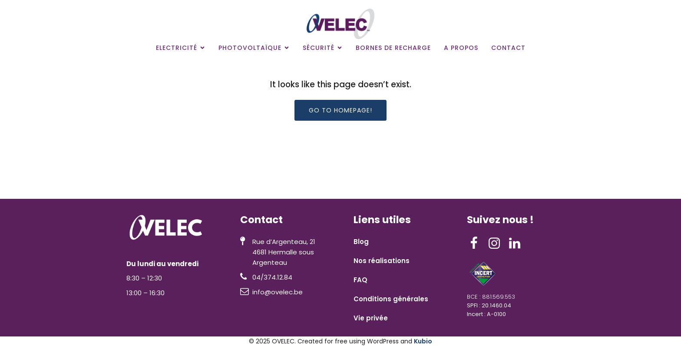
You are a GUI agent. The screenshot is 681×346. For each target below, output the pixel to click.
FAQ (360, 279)
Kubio (423, 341)
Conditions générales (391, 298)
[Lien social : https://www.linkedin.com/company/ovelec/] (518, 243)
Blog (361, 241)
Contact (508, 47)
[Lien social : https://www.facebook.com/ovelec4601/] (477, 243)
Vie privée (371, 318)
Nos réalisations (382, 260)
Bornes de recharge (393, 47)
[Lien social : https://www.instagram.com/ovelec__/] (497, 243)
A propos (461, 47)
